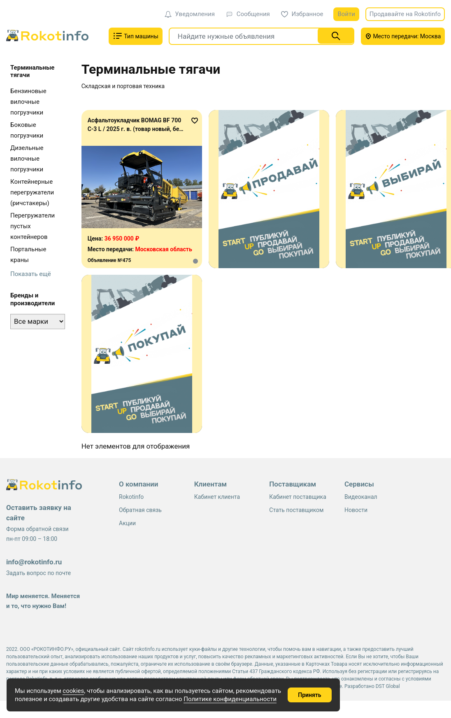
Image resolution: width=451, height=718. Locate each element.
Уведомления (190, 14)
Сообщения (248, 14)
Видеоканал (360, 496)
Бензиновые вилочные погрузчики (28, 101)
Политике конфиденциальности (230, 699)
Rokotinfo (131, 496)
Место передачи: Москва (403, 36)
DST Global (388, 686)
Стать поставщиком (296, 510)
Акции (127, 523)
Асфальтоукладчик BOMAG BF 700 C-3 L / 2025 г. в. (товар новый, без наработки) (135, 129)
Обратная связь (140, 510)
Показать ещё (30, 274)
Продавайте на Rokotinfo (405, 14)
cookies (73, 691)
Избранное (302, 14)
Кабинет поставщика (297, 496)
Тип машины (135, 36)
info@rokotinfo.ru (34, 562)
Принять (309, 695)
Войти (346, 14)
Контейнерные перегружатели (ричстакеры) (32, 192)
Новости (355, 510)
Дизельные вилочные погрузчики (27, 158)
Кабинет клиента (217, 496)
